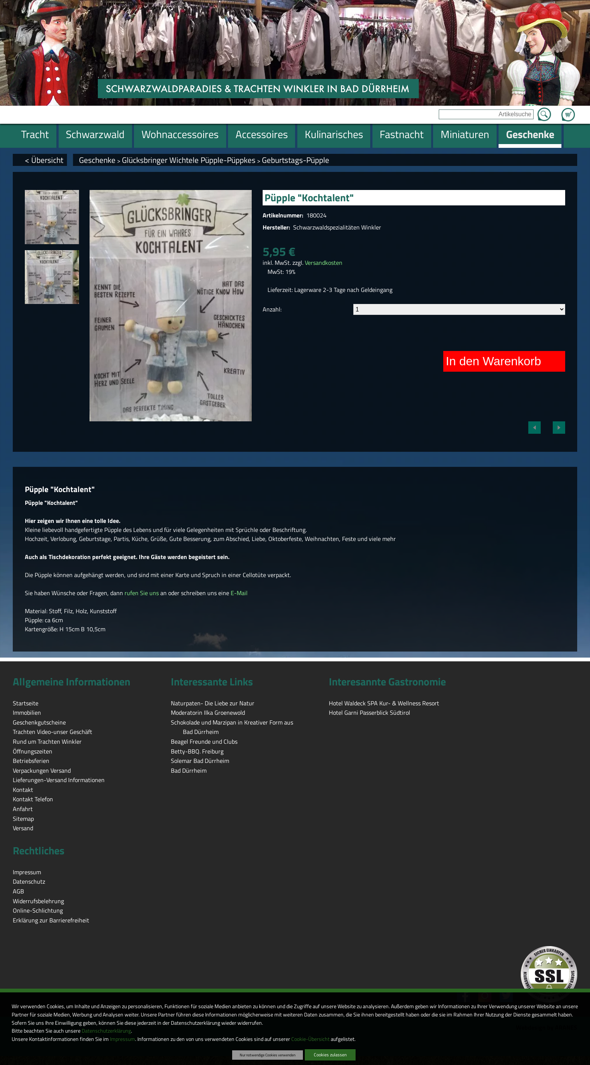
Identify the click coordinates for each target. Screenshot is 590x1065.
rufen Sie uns (142, 592)
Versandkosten (323, 262)
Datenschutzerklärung (106, 1031)
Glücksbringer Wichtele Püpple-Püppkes (188, 160)
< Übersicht (44, 160)
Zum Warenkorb (568, 110)
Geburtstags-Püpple (295, 160)
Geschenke (97, 160)
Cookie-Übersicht (310, 1039)
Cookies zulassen (330, 1054)
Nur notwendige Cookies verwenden (267, 1055)
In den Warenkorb (493, 361)
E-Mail (239, 592)
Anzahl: (272, 309)
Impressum (122, 1039)
